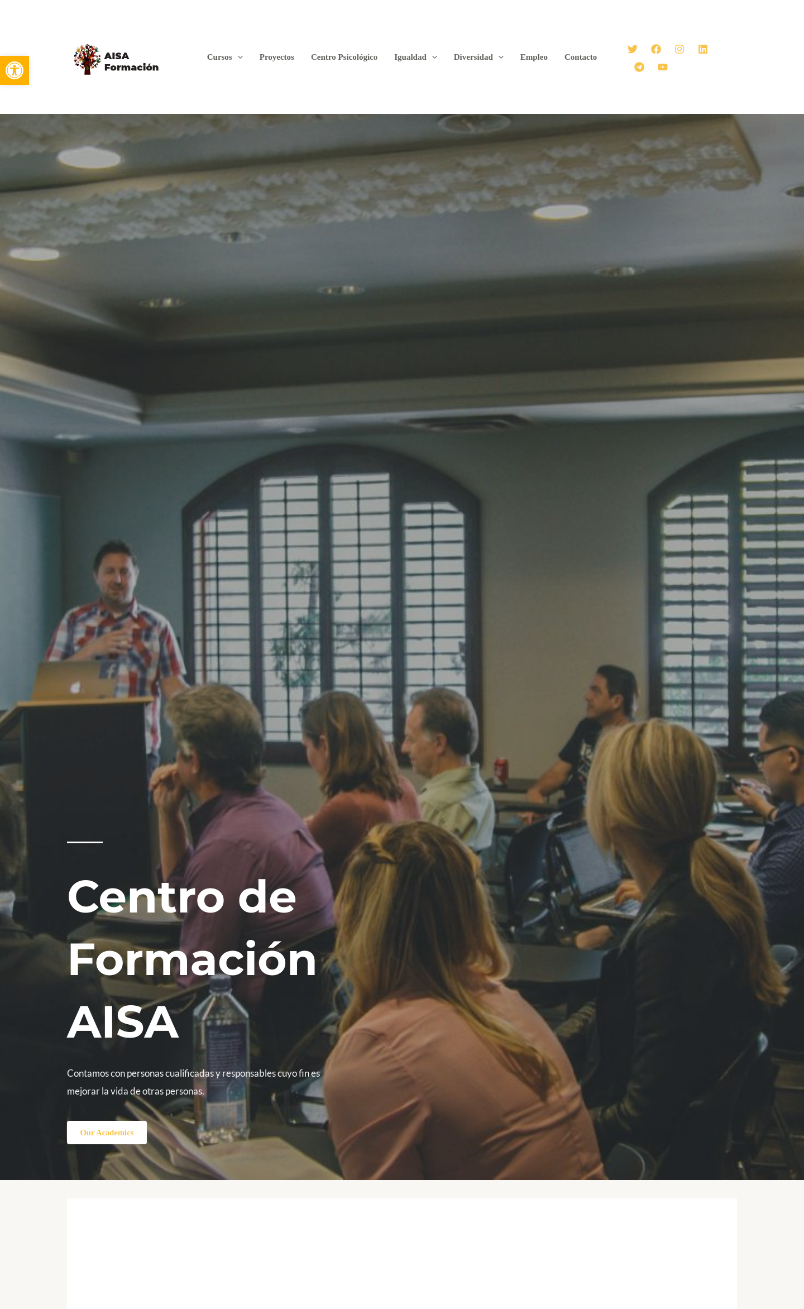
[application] (237, 57)
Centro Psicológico (344, 56)
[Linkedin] (703, 49)
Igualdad (415, 57)
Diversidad (479, 57)
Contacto (580, 56)
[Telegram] (639, 67)
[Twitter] (633, 49)
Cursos (225, 57)
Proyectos (277, 56)
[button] (14, 70)
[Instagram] (679, 49)
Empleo (534, 56)
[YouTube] (663, 67)
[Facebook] (656, 49)
